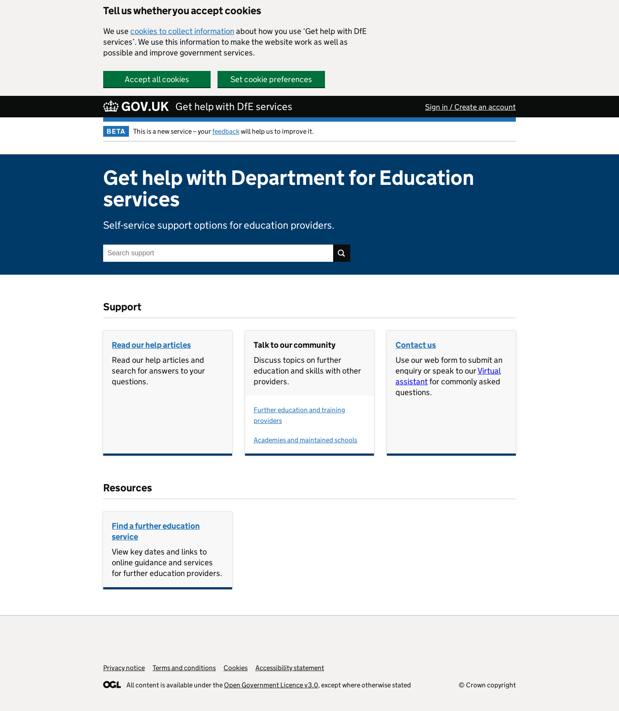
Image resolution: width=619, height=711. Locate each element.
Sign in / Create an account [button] (470, 107)
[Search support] (218, 253)
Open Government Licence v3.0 (271, 685)
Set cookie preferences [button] (271, 79)
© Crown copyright (487, 685)
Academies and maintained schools (305, 440)
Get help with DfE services (233, 106)
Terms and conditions (184, 668)
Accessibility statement (289, 668)
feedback (225, 131)
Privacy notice (124, 668)
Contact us (415, 345)
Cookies (236, 668)
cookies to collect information (182, 31)
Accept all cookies (157, 79)
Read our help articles (151, 345)
